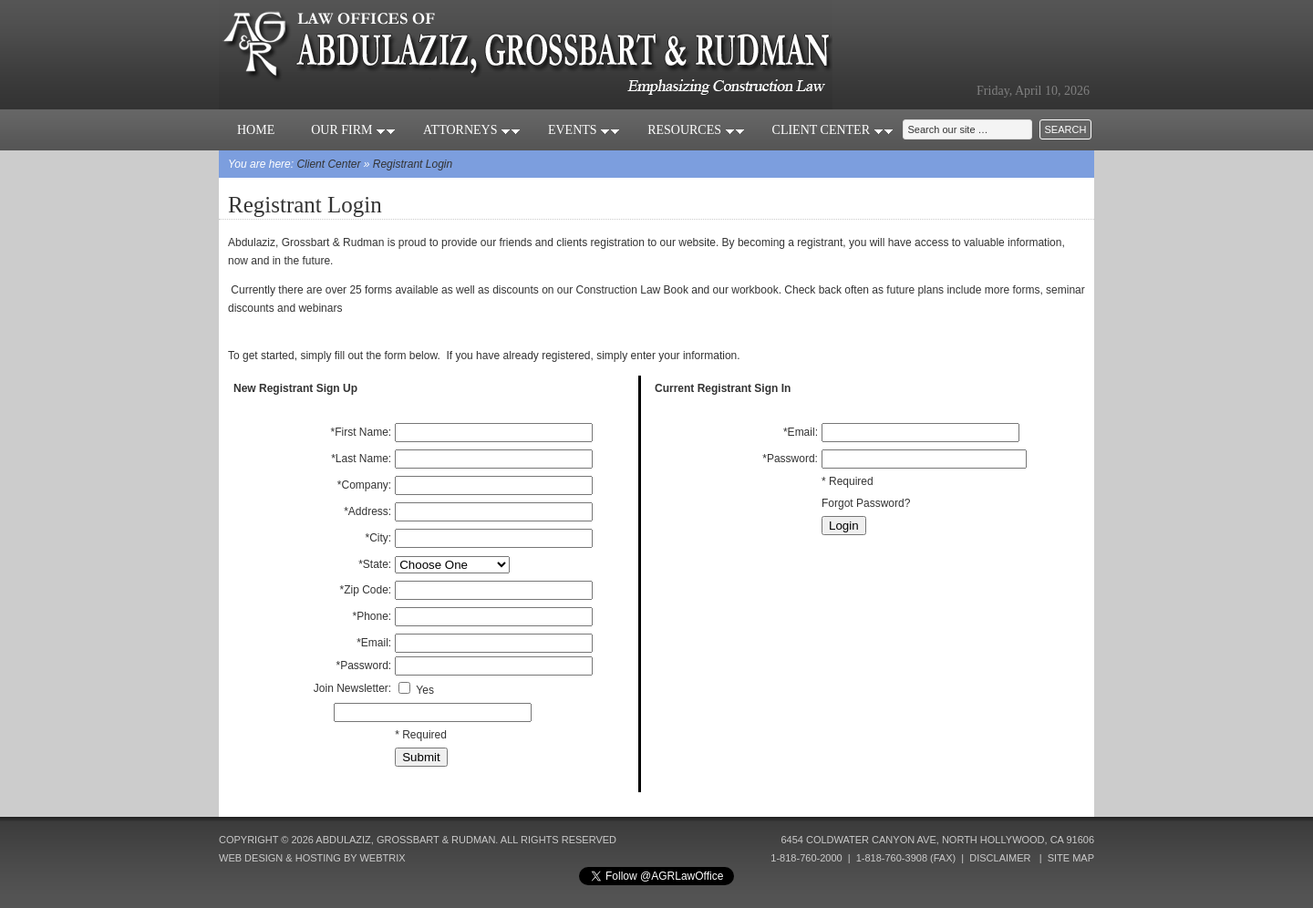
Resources (695, 130)
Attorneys (472, 130)
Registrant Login (412, 164)
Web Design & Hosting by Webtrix (312, 857)
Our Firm (353, 130)
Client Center (833, 130)
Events (584, 130)
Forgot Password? (866, 503)
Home (255, 130)
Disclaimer (999, 857)
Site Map (1071, 857)
